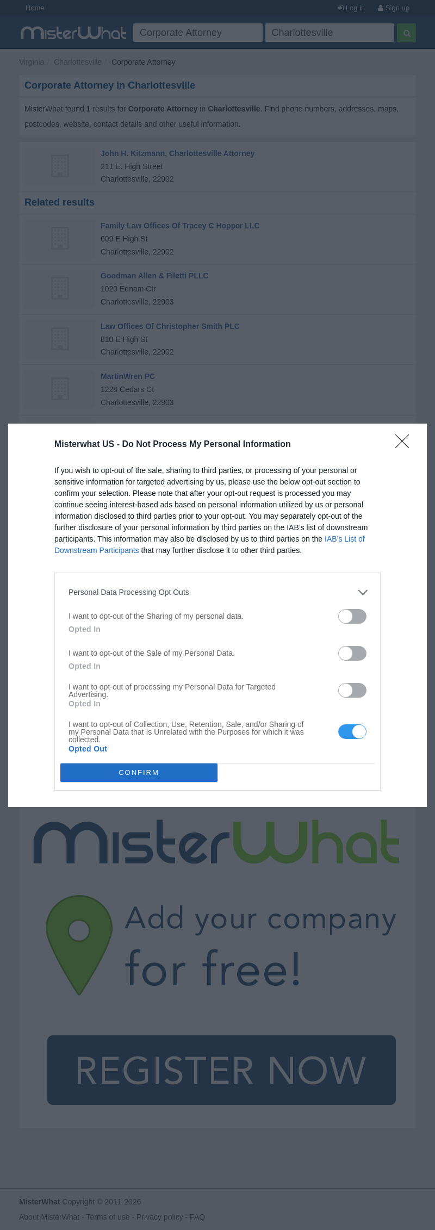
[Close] (405, 444)
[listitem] (217, 592)
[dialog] (217, 615)
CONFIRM (139, 772)
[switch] (352, 616)
